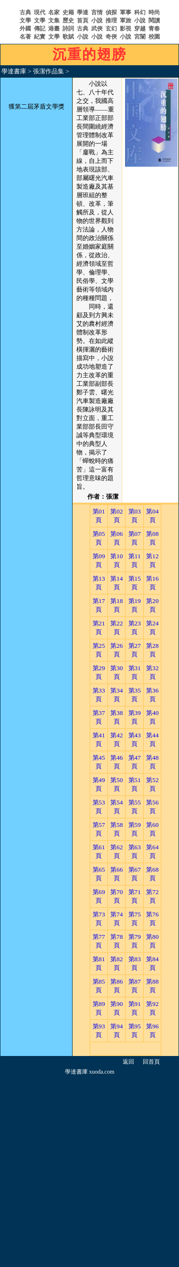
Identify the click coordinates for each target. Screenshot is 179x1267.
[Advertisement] (89, 1169)
